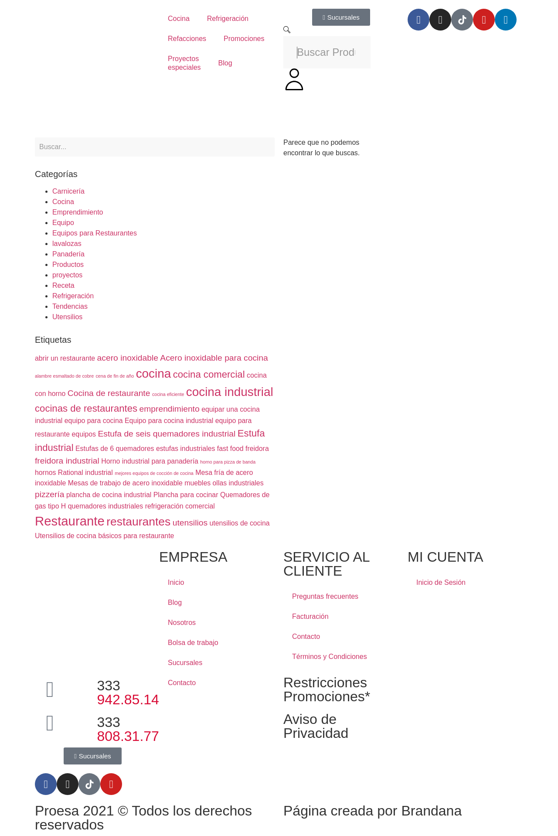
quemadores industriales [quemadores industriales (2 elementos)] (105, 506)
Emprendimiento (77, 212)
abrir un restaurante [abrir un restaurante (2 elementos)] (65, 358)
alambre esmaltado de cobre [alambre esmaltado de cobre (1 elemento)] (64, 376)
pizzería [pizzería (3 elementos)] (49, 494)
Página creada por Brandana (372, 811)
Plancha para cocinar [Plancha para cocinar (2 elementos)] (185, 494)
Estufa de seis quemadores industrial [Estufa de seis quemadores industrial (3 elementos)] (166, 433)
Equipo (63, 222)
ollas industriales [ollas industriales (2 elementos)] (238, 483)
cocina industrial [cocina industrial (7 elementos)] (229, 392)
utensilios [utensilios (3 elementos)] (190, 522)
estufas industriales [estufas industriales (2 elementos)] (185, 448)
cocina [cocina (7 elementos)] (153, 373)
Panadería (68, 254)
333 (128, 692)
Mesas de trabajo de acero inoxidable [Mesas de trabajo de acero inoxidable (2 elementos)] (125, 483)
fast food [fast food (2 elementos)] (230, 448)
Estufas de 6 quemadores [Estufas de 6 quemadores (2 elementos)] (114, 448)
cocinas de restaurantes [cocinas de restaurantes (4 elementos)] (86, 408)
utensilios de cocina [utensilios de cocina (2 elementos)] (240, 523)
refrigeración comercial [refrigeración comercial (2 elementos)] (180, 506)
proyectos (67, 275)
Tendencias (70, 306)
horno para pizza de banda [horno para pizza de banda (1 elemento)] (227, 461)
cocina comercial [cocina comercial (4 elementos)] (209, 374)
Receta (63, 285)
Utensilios (67, 317)
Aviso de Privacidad (315, 726)
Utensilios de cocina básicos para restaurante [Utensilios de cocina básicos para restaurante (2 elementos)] (104, 535)
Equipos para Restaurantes (94, 233)
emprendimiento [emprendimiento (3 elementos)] (170, 408)
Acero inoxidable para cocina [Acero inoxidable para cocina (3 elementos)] (214, 357)
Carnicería (68, 191)
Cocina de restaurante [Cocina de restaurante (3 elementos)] (109, 393)
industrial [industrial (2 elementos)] (98, 472)
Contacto (182, 682)
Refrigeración (227, 18)
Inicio (176, 582)
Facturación (310, 616)
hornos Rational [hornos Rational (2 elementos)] (59, 472)
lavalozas (67, 243)
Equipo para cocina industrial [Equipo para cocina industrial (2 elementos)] (169, 420)
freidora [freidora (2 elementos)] (257, 448)
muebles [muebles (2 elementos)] (197, 483)
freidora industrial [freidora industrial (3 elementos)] (67, 460)
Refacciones (187, 38)
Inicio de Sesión (441, 582)
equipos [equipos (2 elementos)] (84, 434)
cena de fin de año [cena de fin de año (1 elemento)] (115, 376)
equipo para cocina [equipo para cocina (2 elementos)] (94, 420)
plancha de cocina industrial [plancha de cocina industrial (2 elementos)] (108, 494)
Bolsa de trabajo (193, 642)
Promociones (244, 38)
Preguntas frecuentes (325, 596)
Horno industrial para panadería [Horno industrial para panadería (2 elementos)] (149, 461)
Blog (225, 63)
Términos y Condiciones (329, 656)
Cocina (179, 18)
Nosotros (182, 622)
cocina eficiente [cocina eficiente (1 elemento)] (168, 394)
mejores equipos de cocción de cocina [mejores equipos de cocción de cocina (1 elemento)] (154, 473)
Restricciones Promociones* (326, 689)
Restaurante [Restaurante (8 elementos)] (70, 521)
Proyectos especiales (184, 63)
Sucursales (185, 662)
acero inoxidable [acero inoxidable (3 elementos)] (127, 357)
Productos (68, 264)
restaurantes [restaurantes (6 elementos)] (138, 521)
